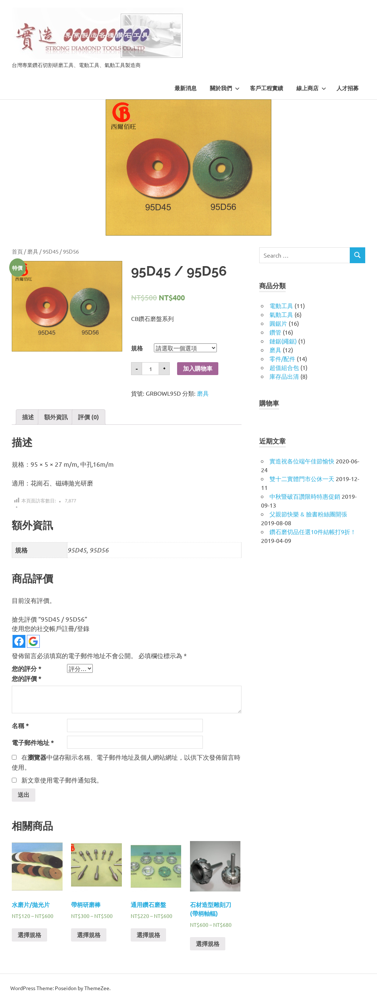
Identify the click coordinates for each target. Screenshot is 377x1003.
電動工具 (281, 305)
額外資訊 (56, 417)
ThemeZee (96, 988)
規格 (137, 348)
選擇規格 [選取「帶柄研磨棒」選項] (89, 935)
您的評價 (27, 678)
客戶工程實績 (266, 88)
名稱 (20, 726)
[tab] (28, 417)
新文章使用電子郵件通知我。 (62, 780)
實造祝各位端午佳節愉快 (301, 461)
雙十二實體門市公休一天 (301, 478)
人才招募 (348, 88)
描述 (28, 417)
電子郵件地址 (33, 742)
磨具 (32, 251)
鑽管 (275, 332)
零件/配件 (282, 358)
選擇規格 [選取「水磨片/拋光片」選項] (29, 935)
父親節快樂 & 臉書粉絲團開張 (308, 514)
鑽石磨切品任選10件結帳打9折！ (312, 531)
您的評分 (27, 668)
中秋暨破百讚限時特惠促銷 (304, 496)
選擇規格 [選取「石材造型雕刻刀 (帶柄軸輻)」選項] (207, 944)
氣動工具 (281, 314)
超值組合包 (284, 367)
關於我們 (225, 88)
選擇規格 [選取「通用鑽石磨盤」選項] (148, 935)
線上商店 (311, 88)
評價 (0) (88, 417)
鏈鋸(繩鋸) (283, 341)
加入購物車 (197, 368)
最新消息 (186, 88)
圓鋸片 (278, 323)
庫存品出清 (284, 376)
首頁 (17, 251)
